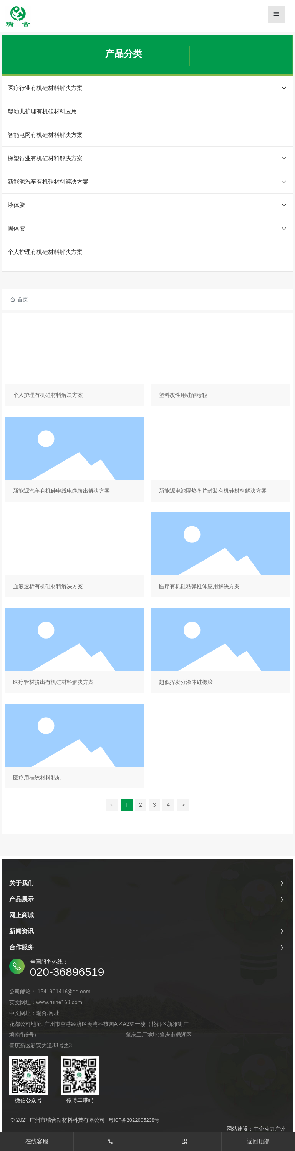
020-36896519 (67, 971)
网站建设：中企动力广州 (256, 1129)
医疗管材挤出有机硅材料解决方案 (74, 652)
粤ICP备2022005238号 (134, 1120)
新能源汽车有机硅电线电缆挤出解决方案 (74, 461)
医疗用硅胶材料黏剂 (74, 748)
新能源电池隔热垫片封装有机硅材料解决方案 (220, 461)
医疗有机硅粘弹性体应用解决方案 (220, 556)
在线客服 (36, 1141)
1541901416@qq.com (63, 991)
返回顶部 (258, 1141)
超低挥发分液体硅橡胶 (220, 652)
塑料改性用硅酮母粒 (220, 365)
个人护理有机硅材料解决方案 (74, 365)
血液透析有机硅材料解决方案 (74, 556)
